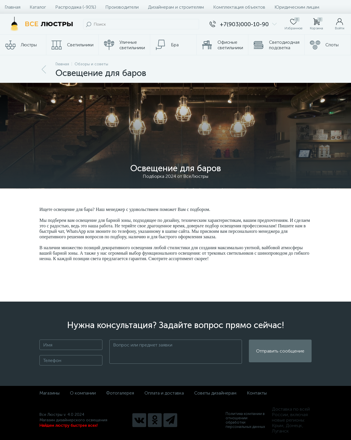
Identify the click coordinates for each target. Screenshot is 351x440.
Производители (122, 7)
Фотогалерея (120, 393)
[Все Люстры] (40, 24)
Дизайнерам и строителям (176, 7)
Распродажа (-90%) (75, 7)
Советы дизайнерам (215, 393)
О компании (83, 393)
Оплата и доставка (164, 393)
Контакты (257, 393)
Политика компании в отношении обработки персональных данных (245, 420)
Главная (12, 7)
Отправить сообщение (280, 352)
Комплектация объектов (239, 7)
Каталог (38, 7)
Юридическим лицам (296, 7)
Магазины (49, 393)
